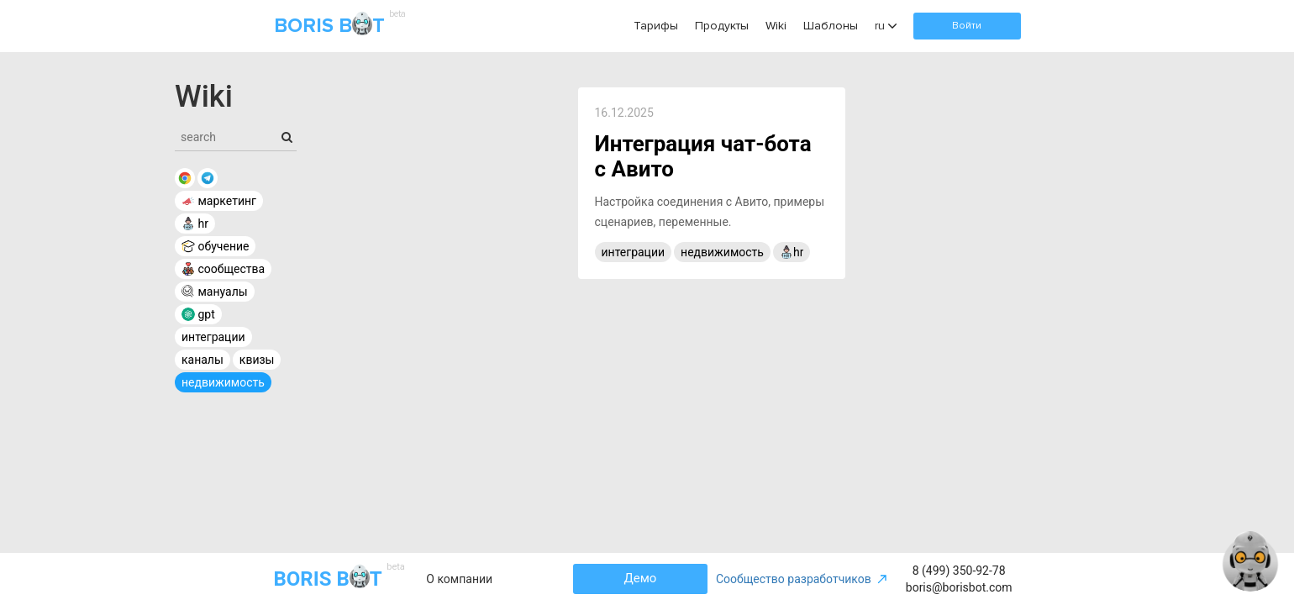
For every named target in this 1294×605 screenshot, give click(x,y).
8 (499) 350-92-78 (959, 570)
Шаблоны (830, 25)
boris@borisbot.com (959, 587)
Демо (640, 578)
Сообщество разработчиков (802, 579)
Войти (966, 25)
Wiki (775, 25)
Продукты (722, 25)
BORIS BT (338, 26)
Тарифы (656, 25)
